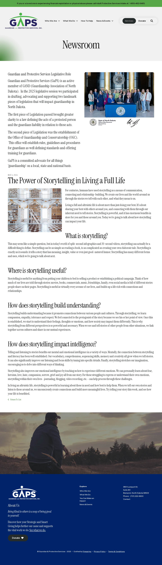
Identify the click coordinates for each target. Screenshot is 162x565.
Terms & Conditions (116, 551)
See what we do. (37, 530)
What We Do (69, 21)
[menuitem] (52, 20)
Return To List (15, 399)
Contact (126, 499)
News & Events (103, 21)
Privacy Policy (100, 551)
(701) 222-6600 (136, 496)
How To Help (87, 21)
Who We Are (51, 21)
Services (129, 21)
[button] (152, 21)
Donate (142, 21)
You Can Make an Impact (87, 499)
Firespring (87, 551)
